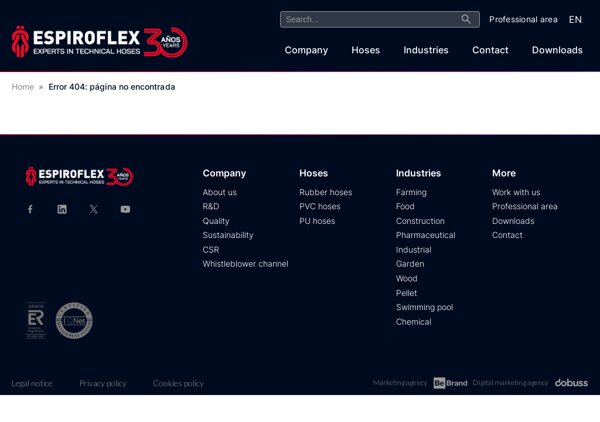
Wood (407, 278)
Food (405, 206)
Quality (216, 221)
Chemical (413, 321)
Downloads (557, 50)
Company (306, 50)
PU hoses (317, 221)
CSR (211, 249)
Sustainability (228, 235)
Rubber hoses (325, 192)
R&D (211, 206)
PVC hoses (319, 206)
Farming (411, 192)
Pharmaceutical (425, 235)
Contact (490, 50)
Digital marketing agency (530, 382)
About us (220, 192)
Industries (426, 50)
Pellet (406, 293)
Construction (420, 221)
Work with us (516, 192)
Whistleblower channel (245, 263)
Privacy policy (103, 383)
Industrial (413, 249)
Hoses (366, 50)
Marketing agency (420, 383)
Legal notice (32, 383)
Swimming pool (424, 307)
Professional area (525, 206)
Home (23, 86)
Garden (410, 263)
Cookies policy (178, 383)
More (504, 173)
